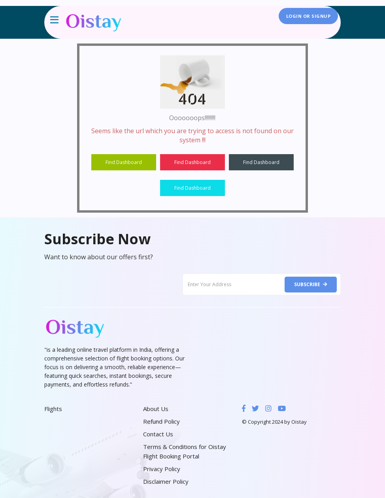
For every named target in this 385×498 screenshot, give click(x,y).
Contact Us (158, 434)
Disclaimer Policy (166, 481)
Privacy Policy (161, 469)
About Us (155, 409)
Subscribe (310, 284)
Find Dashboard (124, 162)
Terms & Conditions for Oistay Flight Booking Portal (184, 451)
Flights (53, 409)
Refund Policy (161, 421)
